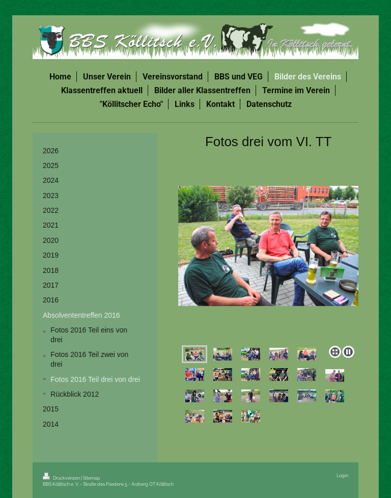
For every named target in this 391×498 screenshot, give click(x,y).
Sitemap (91, 478)
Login (342, 475)
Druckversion (62, 478)
